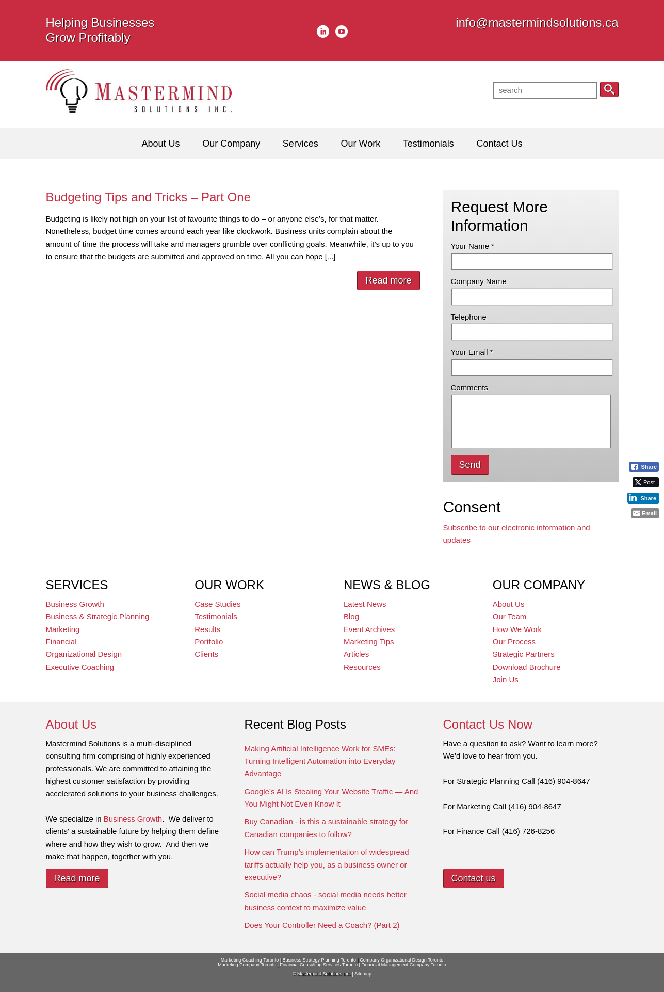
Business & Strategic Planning (98, 616)
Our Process (514, 641)
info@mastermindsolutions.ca (537, 22)
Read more (388, 280)
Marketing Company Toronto (247, 964)
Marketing (63, 629)
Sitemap (362, 974)
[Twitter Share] (646, 482)
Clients (206, 654)
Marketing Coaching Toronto (250, 960)
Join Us (506, 679)
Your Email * (472, 352)
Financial (61, 641)
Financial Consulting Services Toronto (319, 964)
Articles (356, 654)
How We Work (517, 629)
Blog (351, 616)
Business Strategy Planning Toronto (319, 960)
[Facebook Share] (644, 467)
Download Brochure (527, 667)
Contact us (473, 878)
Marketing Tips (369, 641)
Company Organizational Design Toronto (401, 960)
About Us (509, 604)
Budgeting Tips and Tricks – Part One (148, 197)
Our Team (510, 616)
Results (207, 629)
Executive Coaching (80, 667)
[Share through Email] (645, 513)
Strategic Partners (524, 654)
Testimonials (216, 616)
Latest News (365, 604)
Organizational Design (84, 654)
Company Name (479, 281)
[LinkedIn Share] (643, 498)
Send (470, 465)
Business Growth (75, 604)
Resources (362, 667)
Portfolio (209, 641)
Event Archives (369, 629)
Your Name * (473, 246)
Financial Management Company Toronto (403, 964)
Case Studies (217, 604)
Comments (470, 387)
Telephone (469, 316)
